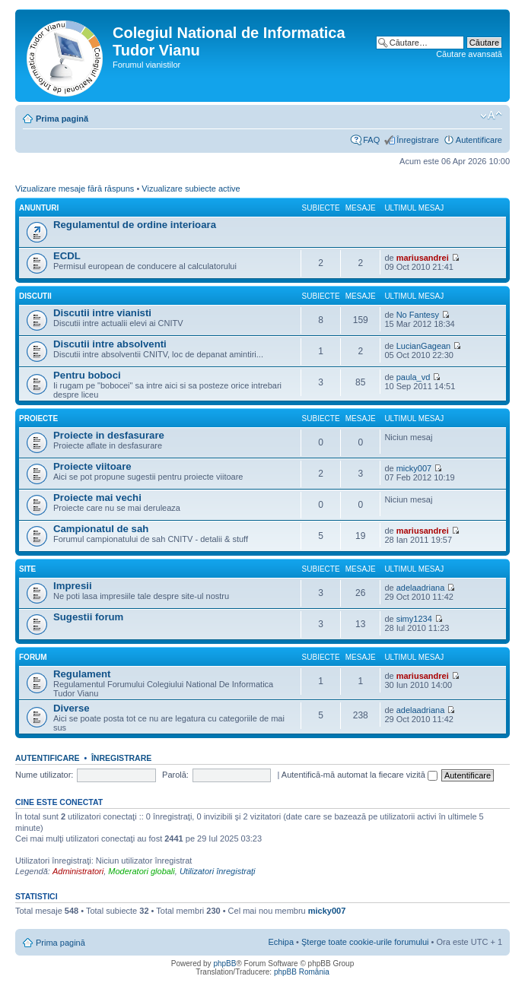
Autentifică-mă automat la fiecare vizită (360, 774)
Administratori (77, 871)
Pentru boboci (87, 375)
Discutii (35, 296)
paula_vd (413, 377)
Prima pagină (62, 118)
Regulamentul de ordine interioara (134, 224)
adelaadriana (420, 587)
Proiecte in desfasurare (108, 435)
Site (27, 569)
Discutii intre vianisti (102, 313)
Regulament (81, 674)
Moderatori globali (141, 871)
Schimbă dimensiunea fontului (491, 115)
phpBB (224, 963)
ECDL (67, 256)
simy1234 (414, 618)
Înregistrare (417, 139)
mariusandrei (422, 257)
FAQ (371, 139)
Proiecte (38, 418)
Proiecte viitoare (92, 466)
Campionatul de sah (100, 528)
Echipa (281, 941)
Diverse (71, 708)
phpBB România (301, 972)
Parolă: (175, 774)
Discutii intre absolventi (110, 344)
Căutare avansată (469, 54)
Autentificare (479, 139)
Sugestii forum (88, 617)
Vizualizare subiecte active (191, 188)
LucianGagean (423, 345)
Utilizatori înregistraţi (218, 871)
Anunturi (39, 208)
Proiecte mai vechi (97, 497)
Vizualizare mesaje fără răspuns (74, 188)
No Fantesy (417, 314)
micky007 (413, 468)
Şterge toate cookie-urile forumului (365, 941)
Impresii (72, 585)
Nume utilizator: (44, 774)
